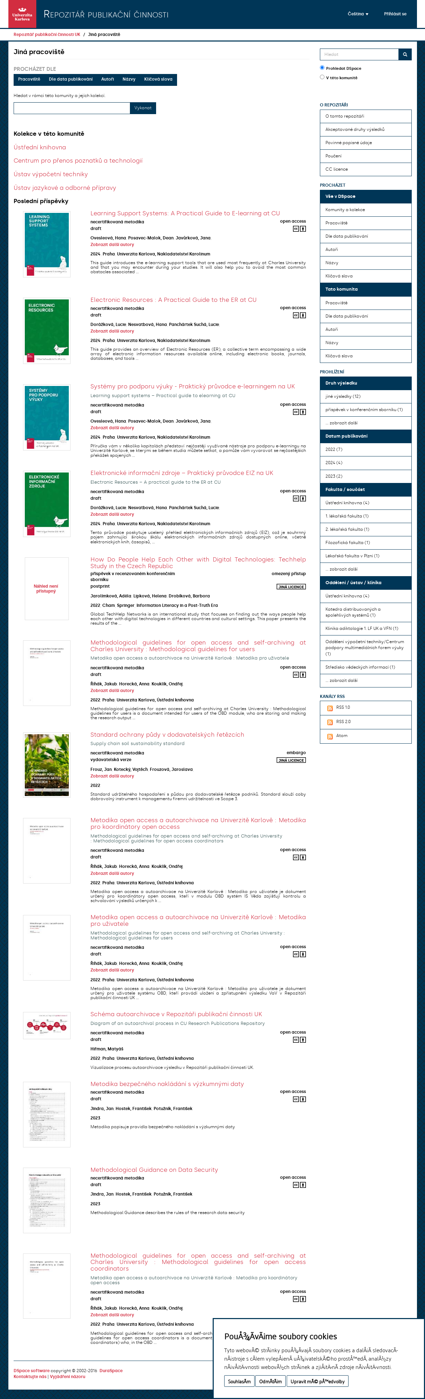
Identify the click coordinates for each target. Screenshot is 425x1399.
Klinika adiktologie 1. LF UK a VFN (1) (361, 628)
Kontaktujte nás (30, 1376)
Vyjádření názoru (67, 1376)
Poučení (333, 156)
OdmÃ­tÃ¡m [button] (270, 1381)
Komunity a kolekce (345, 209)
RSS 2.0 (338, 722)
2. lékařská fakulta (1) (347, 529)
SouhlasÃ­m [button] (239, 1381)
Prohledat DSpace (340, 68)
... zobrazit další (341, 423)
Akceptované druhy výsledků (354, 129)
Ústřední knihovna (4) (347, 502)
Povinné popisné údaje (348, 142)
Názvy (129, 79)
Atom (336, 736)
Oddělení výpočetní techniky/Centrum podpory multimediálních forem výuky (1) (364, 647)
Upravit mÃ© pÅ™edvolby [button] (318, 1381)
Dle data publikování (71, 79)
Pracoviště (29, 79)
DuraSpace (111, 1370)
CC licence (336, 169)
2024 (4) (333, 462)
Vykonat (143, 107)
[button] (358, 14)
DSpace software (32, 1370)
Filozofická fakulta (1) (347, 542)
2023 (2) (333, 476)
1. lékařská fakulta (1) (346, 516)
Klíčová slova (158, 79)
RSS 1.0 (337, 708)
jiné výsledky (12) (342, 396)
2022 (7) (333, 449)
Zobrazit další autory (112, 244)
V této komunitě (339, 77)
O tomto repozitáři (344, 116)
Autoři (107, 79)
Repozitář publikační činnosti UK (47, 34)
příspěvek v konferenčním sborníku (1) (364, 409)
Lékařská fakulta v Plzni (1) (352, 555)
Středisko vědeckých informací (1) (360, 667)
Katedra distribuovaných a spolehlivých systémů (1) (353, 612)
